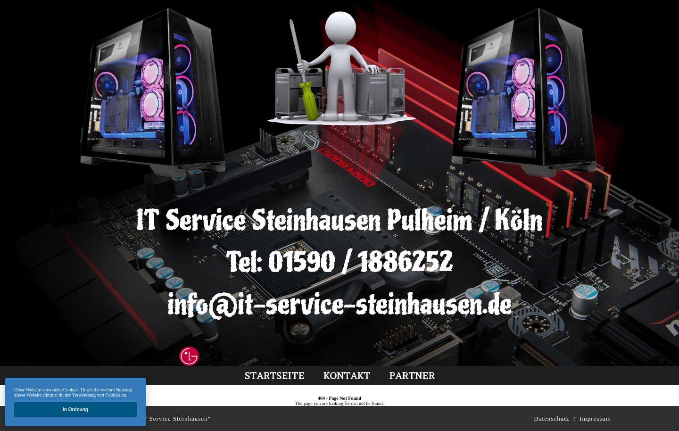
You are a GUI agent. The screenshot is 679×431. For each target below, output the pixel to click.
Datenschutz (551, 418)
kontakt (346, 375)
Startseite (274, 375)
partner (412, 375)
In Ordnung (75, 409)
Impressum (595, 418)
